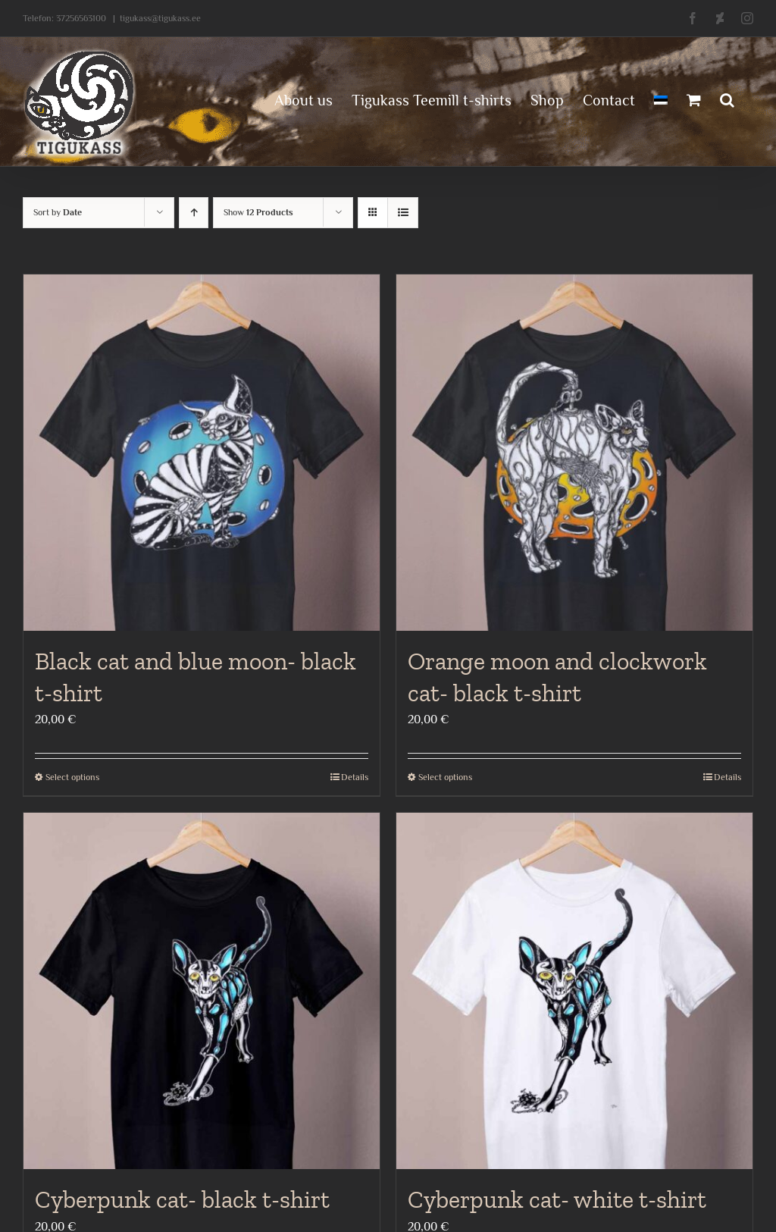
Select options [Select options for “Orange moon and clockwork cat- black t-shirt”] (445, 777)
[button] (727, 98)
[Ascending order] (193, 212)
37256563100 (81, 18)
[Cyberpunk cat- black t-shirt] (201, 991)
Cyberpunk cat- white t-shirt (557, 1199)
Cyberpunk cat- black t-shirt (182, 1199)
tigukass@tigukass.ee (160, 18)
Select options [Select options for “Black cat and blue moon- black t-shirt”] (72, 777)
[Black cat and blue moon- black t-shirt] (201, 452)
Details (354, 777)
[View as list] (403, 212)
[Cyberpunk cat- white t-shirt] (574, 991)
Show (258, 212)
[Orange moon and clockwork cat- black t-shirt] (574, 452)
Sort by (57, 212)
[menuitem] (661, 98)
